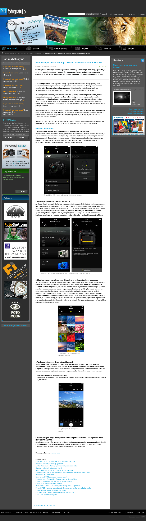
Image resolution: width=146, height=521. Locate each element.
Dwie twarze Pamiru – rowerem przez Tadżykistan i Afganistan (58, 486)
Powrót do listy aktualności (44, 505)
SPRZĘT (19, 512)
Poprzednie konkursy (135, 113)
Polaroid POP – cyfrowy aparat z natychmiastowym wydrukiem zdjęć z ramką (63, 488)
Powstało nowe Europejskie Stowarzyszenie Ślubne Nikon (56, 479)
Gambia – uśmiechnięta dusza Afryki (49, 468)
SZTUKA (67, 512)
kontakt (142, 14)
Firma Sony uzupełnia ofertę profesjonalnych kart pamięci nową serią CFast (63, 472)
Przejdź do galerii (136, 111)
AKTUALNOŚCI (6, 512)
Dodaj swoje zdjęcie (135, 109)
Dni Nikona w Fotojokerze (45, 475)
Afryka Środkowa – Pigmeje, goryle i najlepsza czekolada (56, 466)
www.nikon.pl (55, 453)
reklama (131, 14)
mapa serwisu (118, 14)
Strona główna (7, 53)
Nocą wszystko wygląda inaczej (125, 66)
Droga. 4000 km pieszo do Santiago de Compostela (54, 470)
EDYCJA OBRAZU (32, 512)
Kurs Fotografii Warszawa (15, 325)
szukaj (104, 14)
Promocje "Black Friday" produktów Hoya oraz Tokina (55, 492)
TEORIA (45, 512)
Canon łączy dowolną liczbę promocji (49, 483)
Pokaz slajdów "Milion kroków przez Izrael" (51, 490)
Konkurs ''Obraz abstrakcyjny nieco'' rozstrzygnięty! (54, 481)
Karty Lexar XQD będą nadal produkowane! (51, 477)
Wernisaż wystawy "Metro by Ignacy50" (50, 464)
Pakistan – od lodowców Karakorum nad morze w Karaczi (56, 461)
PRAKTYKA (56, 512)
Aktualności (22, 53)
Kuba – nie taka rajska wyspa (46, 494)
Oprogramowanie (35, 53)
